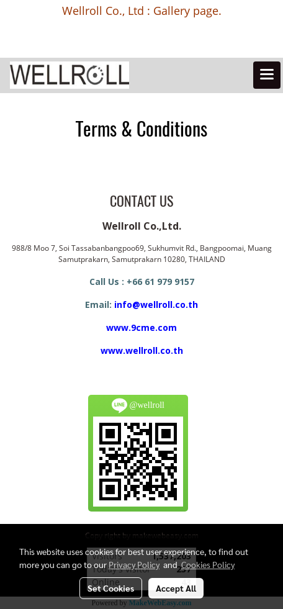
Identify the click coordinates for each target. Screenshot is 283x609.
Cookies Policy (208, 564)
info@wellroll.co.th (156, 304)
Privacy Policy (134, 564)
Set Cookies (111, 587)
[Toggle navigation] (267, 75)
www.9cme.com (141, 327)
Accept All (176, 587)
